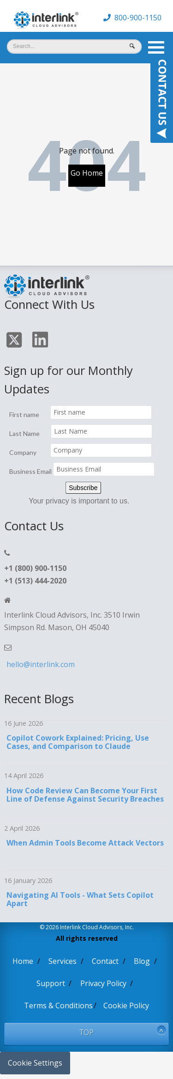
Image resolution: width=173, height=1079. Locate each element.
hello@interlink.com (40, 664)
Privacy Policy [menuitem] (103, 983)
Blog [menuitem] (142, 961)
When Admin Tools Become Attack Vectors (85, 843)
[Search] (74, 46)
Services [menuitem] (62, 961)
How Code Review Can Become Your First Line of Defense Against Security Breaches (85, 794)
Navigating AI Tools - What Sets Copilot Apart (80, 899)
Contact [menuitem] (105, 961)
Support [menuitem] (50, 983)
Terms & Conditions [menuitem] (58, 1005)
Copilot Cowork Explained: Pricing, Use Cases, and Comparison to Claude (77, 742)
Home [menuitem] (22, 961)
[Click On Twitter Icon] (15, 341)
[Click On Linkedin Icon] (41, 341)
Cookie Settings (35, 1063)
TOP (86, 1032)
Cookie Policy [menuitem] (126, 1005)
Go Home (87, 173)
